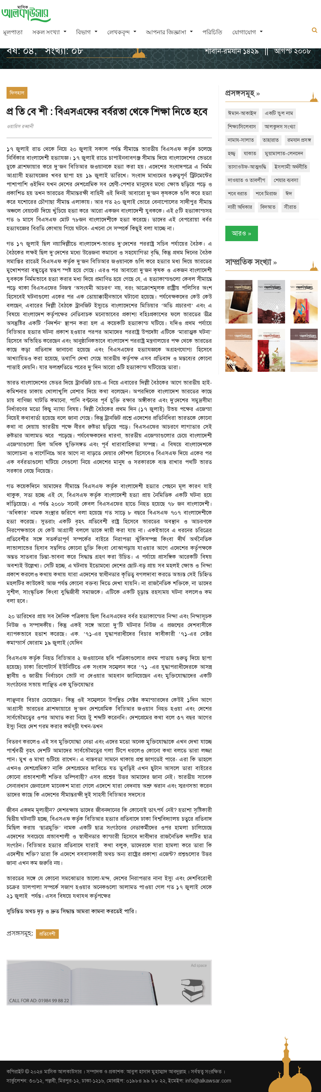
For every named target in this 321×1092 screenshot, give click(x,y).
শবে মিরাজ (266, 193)
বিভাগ (83, 32)
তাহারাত (271, 140)
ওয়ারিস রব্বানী (20, 126)
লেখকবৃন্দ (118, 32)
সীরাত (290, 207)
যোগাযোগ (244, 32)
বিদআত (268, 207)
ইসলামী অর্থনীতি (291, 167)
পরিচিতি (212, 32)
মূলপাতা (13, 32)
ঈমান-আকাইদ (242, 113)
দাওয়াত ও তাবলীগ (246, 180)
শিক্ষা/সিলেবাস (242, 127)
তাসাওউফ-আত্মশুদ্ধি (247, 167)
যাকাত (250, 153)
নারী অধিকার (240, 207)
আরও (241, 233)
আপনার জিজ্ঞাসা (166, 32)
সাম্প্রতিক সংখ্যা (251, 262)
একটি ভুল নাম (279, 113)
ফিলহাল (17, 93)
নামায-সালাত (241, 140)
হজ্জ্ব (231, 153)
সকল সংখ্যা (46, 32)
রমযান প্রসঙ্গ (299, 140)
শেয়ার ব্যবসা (286, 180)
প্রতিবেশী (47, 934)
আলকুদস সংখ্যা (280, 127)
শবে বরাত (237, 193)
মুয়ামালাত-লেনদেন (284, 153)
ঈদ (288, 193)
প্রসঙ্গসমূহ (242, 93)
